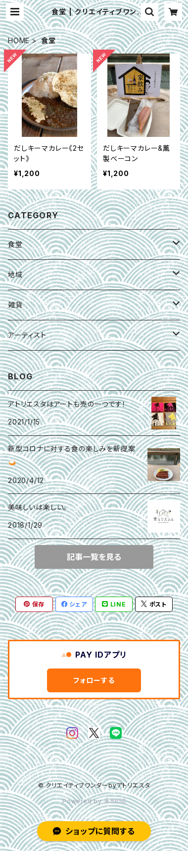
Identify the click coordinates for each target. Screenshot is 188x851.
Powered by (94, 801)
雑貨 (15, 305)
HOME (19, 40)
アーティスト (27, 335)
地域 (15, 274)
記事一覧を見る (94, 557)
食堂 (15, 244)
